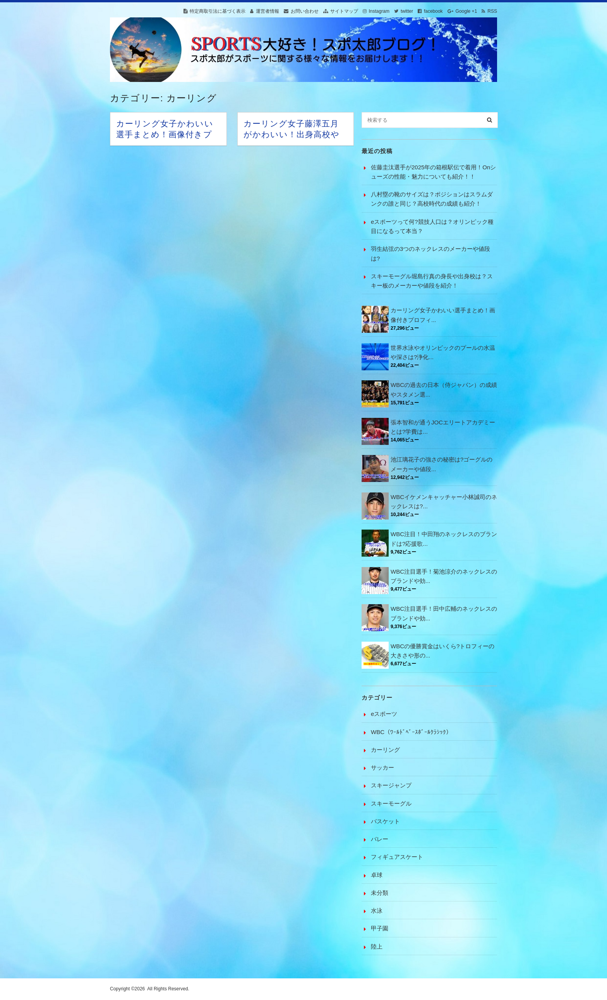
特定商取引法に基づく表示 (217, 11)
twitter (407, 11)
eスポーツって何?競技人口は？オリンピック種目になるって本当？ (432, 226)
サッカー (382, 767)
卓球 (376, 875)
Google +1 (466, 11)
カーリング (385, 749)
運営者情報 (267, 11)
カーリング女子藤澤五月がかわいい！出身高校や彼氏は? (291, 134)
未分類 (379, 892)
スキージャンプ (391, 785)
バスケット (385, 821)
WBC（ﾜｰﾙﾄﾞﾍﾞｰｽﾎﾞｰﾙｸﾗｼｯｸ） (411, 732)
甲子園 (379, 928)
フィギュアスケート (397, 856)
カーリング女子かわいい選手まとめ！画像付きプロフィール (164, 134)
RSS (492, 11)
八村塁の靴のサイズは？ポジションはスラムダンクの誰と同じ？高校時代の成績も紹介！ (432, 199)
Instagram (379, 11)
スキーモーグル (391, 803)
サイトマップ (344, 11)
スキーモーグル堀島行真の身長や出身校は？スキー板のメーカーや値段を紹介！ (432, 281)
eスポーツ (384, 713)
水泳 (376, 910)
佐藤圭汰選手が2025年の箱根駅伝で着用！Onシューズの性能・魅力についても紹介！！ (433, 172)
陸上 (376, 946)
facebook (433, 11)
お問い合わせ (305, 11)
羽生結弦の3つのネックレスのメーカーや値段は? (430, 253)
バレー (379, 839)
